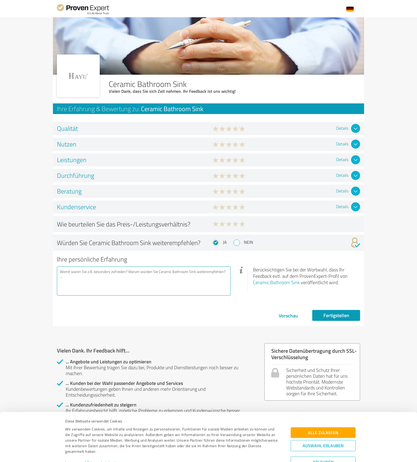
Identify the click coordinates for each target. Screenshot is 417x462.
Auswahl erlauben (323, 420)
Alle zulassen (323, 407)
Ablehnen (323, 437)
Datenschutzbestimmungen (110, 437)
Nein (248, 242)
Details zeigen (246, 452)
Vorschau (288, 315)
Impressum (74, 437)
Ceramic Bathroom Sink (276, 282)
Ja (225, 242)
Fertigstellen (336, 315)
